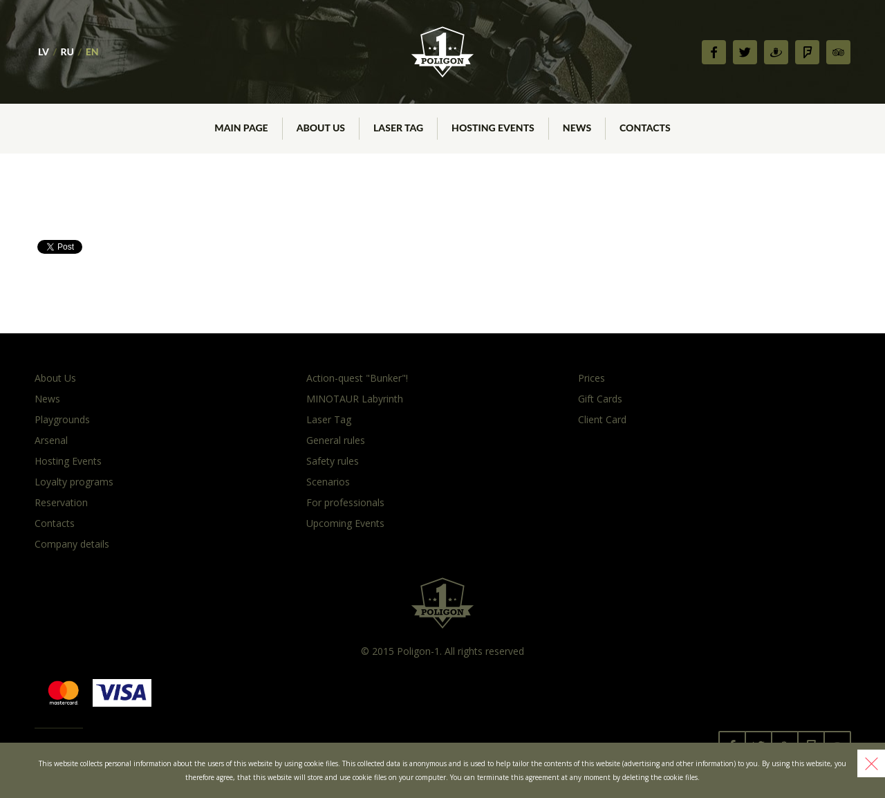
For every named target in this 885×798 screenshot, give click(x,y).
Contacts (55, 523)
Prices (591, 377)
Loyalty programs (74, 481)
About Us (55, 377)
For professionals (345, 502)
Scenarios (328, 481)
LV (43, 51)
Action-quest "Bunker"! (357, 377)
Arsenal (51, 440)
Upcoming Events (345, 523)
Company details (72, 543)
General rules (335, 440)
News (47, 398)
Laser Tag (328, 419)
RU (67, 51)
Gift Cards (600, 398)
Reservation (61, 502)
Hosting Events (68, 460)
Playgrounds (62, 419)
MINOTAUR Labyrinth (354, 398)
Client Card (602, 419)
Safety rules (332, 460)
